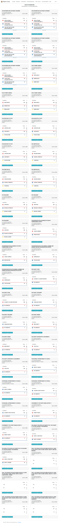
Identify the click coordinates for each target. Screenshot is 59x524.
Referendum (23, 1)
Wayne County (5, 2)
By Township (5, 61)
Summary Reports (45, 1)
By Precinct (10, 61)
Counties (13, 1)
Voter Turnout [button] (37, 1)
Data (50, 1)
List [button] (55, 1)
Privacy (19, 522)
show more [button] (15, 30)
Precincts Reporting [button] (30, 1)
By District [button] (18, 1)
